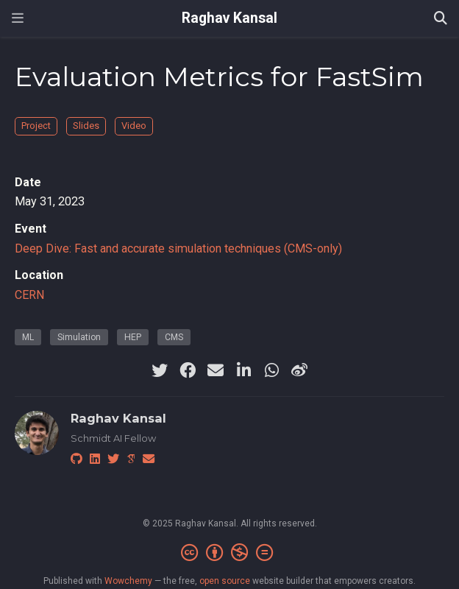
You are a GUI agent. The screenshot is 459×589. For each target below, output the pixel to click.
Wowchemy (128, 581)
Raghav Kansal (229, 18)
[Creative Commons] (230, 552)
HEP (132, 337)
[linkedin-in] (243, 370)
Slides (86, 125)
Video (133, 125)
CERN (29, 295)
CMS (174, 337)
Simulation (79, 337)
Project (36, 125)
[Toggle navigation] (18, 18)
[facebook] (188, 370)
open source (224, 581)
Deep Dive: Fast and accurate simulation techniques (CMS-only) (178, 248)
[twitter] (160, 370)
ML (28, 337)
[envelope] (215, 370)
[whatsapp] (271, 370)
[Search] (440, 18)
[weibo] (299, 370)
